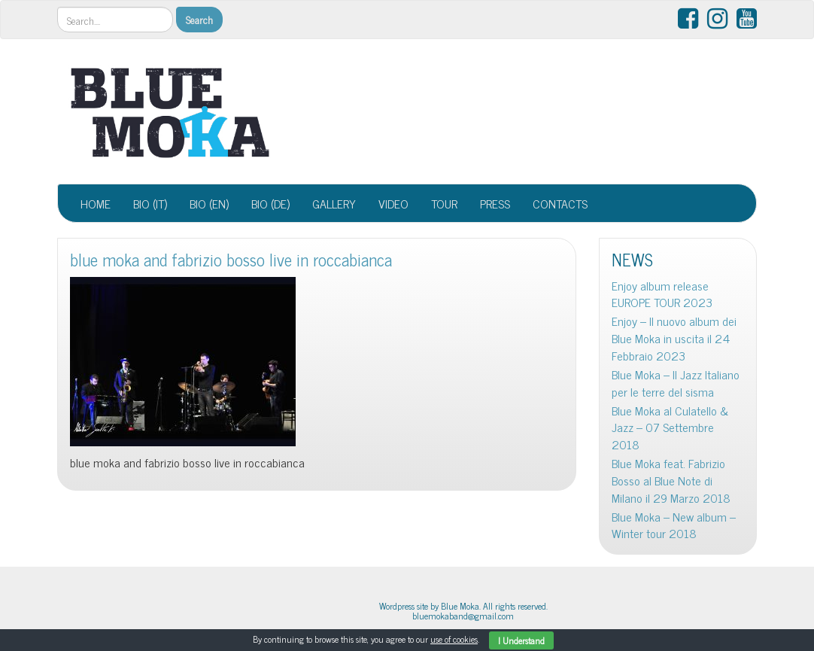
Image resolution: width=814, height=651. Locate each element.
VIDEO (393, 203)
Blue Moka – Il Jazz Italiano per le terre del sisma (676, 383)
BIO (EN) (209, 203)
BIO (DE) (270, 203)
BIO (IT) (150, 203)
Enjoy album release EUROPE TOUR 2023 (662, 294)
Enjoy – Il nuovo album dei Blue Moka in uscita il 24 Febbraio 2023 (674, 338)
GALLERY (334, 203)
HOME (95, 203)
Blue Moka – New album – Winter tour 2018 (674, 525)
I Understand (521, 640)
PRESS (495, 203)
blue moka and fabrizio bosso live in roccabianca (231, 259)
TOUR (444, 203)
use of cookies (454, 638)
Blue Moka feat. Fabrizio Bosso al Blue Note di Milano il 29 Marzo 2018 (671, 481)
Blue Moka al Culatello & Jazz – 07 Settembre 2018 (670, 428)
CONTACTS (560, 203)
